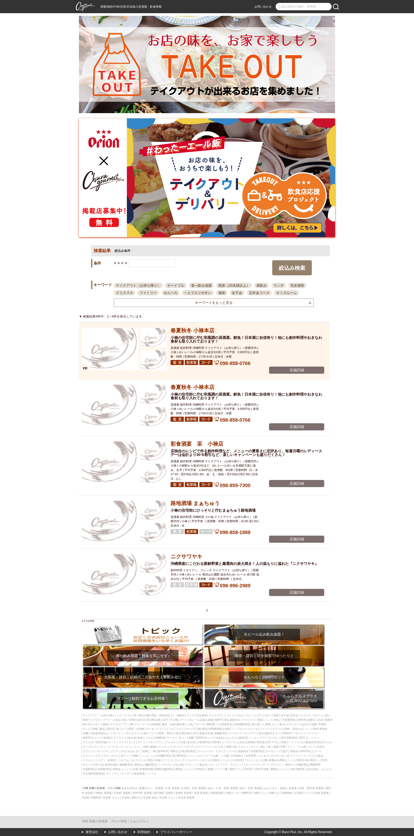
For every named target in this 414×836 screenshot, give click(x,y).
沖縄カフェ (260, 792)
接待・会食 (168, 724)
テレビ (87, 728)
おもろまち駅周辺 (236, 737)
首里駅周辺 (104, 769)
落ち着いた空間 (261, 724)
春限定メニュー (184, 769)
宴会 (102, 728)
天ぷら (177, 746)
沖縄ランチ (232, 792)
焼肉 (146, 746)
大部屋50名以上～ (100, 733)
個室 (221, 293)
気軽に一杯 (149, 751)
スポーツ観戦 (100, 724)
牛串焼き (200, 769)
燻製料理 (315, 764)
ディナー (103, 719)
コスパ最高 (256, 719)
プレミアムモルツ (167, 742)
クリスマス (124, 293)
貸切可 (110, 728)
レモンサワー (249, 733)
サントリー (312, 737)
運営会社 (92, 832)
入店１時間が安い (228, 746)
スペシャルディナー (199, 755)
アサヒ (276, 742)
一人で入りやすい (197, 293)
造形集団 (139, 773)
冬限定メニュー (221, 760)
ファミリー (148, 293)
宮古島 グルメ (167, 797)
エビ (171, 728)
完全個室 (297, 285)
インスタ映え (273, 719)
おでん (125, 760)
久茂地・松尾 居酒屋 (193, 788)
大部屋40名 (203, 742)
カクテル (277, 728)
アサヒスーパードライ (306, 733)
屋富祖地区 (111, 764)
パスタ (149, 737)
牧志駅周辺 (188, 751)
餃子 (285, 751)
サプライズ (119, 737)
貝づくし (126, 755)
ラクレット (191, 764)
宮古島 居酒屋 (186, 797)
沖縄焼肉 (286, 792)
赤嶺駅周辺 (164, 755)
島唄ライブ (89, 719)
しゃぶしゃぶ (148, 755)
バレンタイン (100, 746)
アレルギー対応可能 (95, 742)
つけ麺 (263, 760)
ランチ (279, 285)
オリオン (274, 737)
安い (328, 715)
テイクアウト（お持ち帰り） (138, 285)
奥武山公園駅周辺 (145, 764)
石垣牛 (321, 746)
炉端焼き (238, 755)
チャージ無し (258, 746)
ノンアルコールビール (245, 728)
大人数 (174, 719)
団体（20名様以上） (234, 285)
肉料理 (301, 719)
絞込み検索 (292, 268)
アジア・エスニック (231, 764)
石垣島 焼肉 (150, 797)
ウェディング (265, 764)
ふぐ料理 (322, 760)
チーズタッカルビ (108, 755)
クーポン (234, 733)
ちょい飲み (278, 724)
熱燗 (210, 769)
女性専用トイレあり (257, 755)
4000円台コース (92, 737)
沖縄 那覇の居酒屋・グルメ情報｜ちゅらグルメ (115, 821)
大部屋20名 (225, 724)
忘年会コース (259, 293)
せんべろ (170, 293)
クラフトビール (207, 746)
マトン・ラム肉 (296, 746)
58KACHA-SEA (306, 760)
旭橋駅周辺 (220, 733)
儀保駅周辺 (126, 764)
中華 (282, 746)
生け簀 (179, 764)
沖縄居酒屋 (216, 792)
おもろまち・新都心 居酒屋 (280, 788)
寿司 (301, 737)
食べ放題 (273, 746)
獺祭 (135, 755)
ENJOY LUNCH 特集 (256, 769)
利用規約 (144, 832)
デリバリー (141, 724)
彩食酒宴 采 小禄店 (197, 444)
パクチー (88, 760)
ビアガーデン (230, 742)
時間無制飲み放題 (219, 728)
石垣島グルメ (302, 792)
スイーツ (265, 728)
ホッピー (250, 764)
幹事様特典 (146, 769)
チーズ (87, 746)
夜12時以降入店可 (186, 733)
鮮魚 (140, 737)
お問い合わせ (263, 6)
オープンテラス (117, 742)
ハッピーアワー (258, 737)
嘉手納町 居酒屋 (163, 792)
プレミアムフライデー (119, 773)
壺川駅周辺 (179, 755)
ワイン (180, 728)
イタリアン (189, 746)
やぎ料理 (237, 760)
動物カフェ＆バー (161, 746)
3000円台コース (205, 737)
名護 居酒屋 (201, 792)
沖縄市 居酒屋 (103, 792)
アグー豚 (127, 724)
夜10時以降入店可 (157, 719)
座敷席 (329, 719)
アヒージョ (250, 760)
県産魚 (323, 728)
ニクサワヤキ (186, 556)
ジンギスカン (165, 764)
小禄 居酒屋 (172, 788)
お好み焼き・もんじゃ (319, 769)
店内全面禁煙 (247, 742)
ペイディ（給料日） (107, 760)
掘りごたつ (150, 733)
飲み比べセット (209, 764)
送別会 (220, 737)
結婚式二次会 (315, 719)
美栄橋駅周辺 (242, 724)
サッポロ (120, 751)
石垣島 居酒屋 (320, 792)
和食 (283, 742)
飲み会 (132, 737)
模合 (204, 728)
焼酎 (191, 737)
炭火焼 (191, 742)
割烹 (150, 760)
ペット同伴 (311, 728)
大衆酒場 (154, 724)
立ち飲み (318, 755)
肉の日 (87, 724)
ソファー (293, 742)
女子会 (237, 293)
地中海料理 (297, 769)
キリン (87, 764)
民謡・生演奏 (136, 728)
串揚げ (159, 760)
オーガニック (273, 751)
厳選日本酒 (206, 733)
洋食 (183, 742)
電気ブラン (236, 769)
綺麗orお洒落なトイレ (282, 760)
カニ (131, 742)
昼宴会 (294, 751)
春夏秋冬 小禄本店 (192, 330)
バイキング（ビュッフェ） (126, 746)
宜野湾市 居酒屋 (142, 792)
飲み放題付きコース (236, 719)
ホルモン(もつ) (279, 755)
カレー (245, 746)
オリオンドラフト (156, 728)
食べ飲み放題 (201, 285)
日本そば (97, 764)
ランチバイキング (103, 751)
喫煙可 (219, 719)
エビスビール (138, 760)
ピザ (138, 742)
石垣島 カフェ (111, 797)
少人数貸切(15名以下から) (316, 742)
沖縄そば (175, 751)
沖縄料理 (159, 737)
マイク (168, 760)
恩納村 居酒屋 (183, 792)
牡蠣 (85, 733)
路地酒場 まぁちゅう (195, 503)
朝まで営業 (128, 719)
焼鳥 (95, 728)
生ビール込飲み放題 (201, 719)
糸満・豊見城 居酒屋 (311, 788)
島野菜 (216, 742)
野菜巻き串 (263, 742)
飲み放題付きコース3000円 (275, 733)
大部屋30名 (289, 719)
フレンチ (179, 760)
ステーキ (199, 724)
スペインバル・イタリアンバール (217, 751)
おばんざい (134, 751)
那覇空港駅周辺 (164, 769)
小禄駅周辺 (301, 764)
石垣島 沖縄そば (131, 797)
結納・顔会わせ (293, 728)
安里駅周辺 (257, 751)
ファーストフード (300, 755)
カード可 (190, 728)
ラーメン (172, 737)
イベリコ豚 (221, 769)
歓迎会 (108, 737)
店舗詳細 (296, 370)
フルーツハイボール (198, 760)
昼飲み (261, 285)
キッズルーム (286, 293)
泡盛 (313, 724)
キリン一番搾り (284, 764)
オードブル (175, 285)
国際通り (211, 724)
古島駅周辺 (89, 769)
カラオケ (115, 724)
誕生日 (141, 719)
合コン (183, 737)
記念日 (305, 724)
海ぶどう (121, 728)
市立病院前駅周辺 (93, 773)
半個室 (322, 724)
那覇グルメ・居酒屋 (151, 788)
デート (183, 719)
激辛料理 (162, 751)
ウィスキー (149, 742)
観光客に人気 (184, 724)
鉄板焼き (243, 751)
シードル (151, 773)
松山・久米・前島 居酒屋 (223, 788)
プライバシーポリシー (176, 832)
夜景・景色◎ (167, 733)
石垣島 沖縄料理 (91, 797)
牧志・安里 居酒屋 (251, 788)
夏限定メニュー (280, 769)
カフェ (87, 751)
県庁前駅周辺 (289, 737)
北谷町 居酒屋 (122, 792)
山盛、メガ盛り (222, 755)
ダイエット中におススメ (127, 733)
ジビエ (311, 746)
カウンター (293, 724)
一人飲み (115, 719)
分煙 (135, 769)
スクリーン (89, 755)
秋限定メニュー (122, 769)
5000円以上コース (310, 751)
